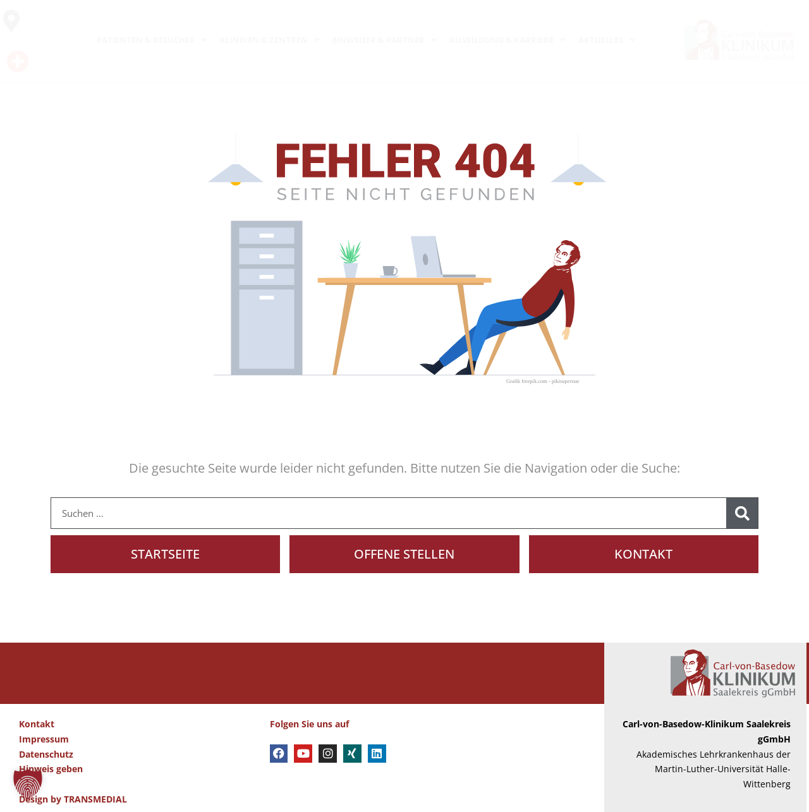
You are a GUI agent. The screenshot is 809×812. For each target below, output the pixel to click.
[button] (28, 784)
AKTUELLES (606, 39)
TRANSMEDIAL (95, 799)
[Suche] (742, 513)
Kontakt (36, 724)
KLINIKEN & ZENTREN (270, 39)
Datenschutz (46, 754)
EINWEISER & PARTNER (384, 39)
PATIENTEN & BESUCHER (152, 39)
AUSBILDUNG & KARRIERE (507, 39)
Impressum (44, 739)
